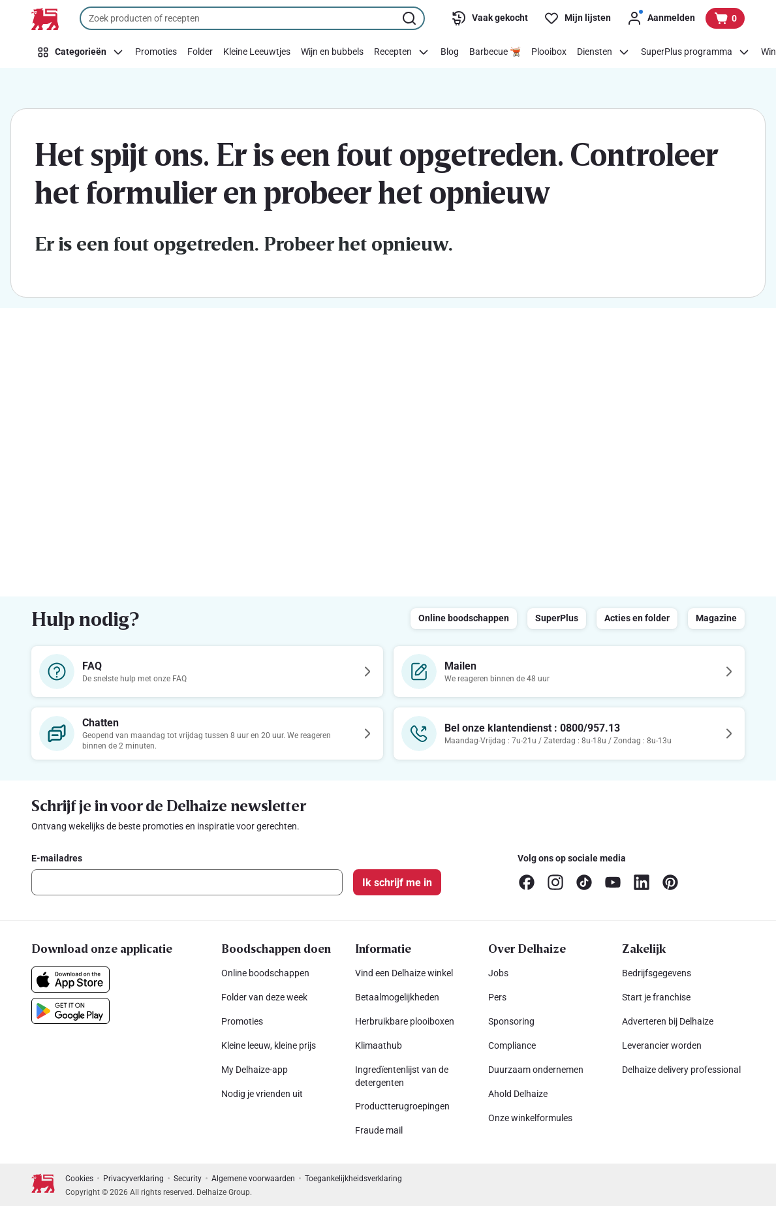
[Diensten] (604, 52)
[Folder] (200, 52)
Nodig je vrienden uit (262, 1094)
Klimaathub (378, 1045)
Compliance (512, 1045)
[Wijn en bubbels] (332, 52)
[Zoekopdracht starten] (410, 18)
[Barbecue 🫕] (495, 52)
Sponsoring (511, 1021)
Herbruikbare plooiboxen (404, 1021)
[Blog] (449, 52)
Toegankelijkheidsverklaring (353, 1178)
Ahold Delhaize (518, 1094)
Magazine (716, 618)
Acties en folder (637, 618)
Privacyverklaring (133, 1178)
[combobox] (252, 18)
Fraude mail (379, 1130)
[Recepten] (402, 52)
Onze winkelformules (530, 1118)
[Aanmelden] (660, 18)
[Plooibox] (549, 52)
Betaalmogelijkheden (397, 997)
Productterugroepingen (402, 1106)
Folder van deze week (264, 997)
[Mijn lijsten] (577, 18)
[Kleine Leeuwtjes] (257, 52)
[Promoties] (156, 52)
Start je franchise (656, 997)
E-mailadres (56, 858)
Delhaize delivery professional (681, 1069)
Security (188, 1178)
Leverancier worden (662, 1045)
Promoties (242, 1021)
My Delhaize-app (254, 1069)
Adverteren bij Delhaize (667, 1021)
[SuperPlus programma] (696, 52)
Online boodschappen (463, 618)
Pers (497, 997)
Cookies (79, 1178)
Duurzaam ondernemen (535, 1069)
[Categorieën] (80, 52)
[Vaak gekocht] (489, 18)
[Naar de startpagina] (45, 19)
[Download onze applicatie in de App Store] (70, 979)
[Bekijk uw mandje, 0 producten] (725, 18)
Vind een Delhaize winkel (404, 973)
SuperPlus (556, 618)
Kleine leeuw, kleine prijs (268, 1045)
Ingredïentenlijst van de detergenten (401, 1076)
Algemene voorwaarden (253, 1178)
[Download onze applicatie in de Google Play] (70, 1011)
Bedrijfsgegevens (656, 973)
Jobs (498, 973)
